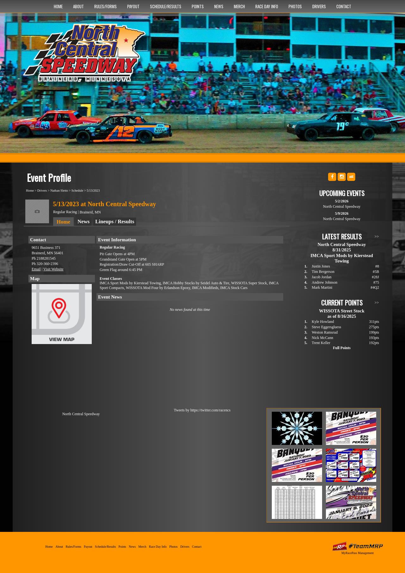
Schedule (77, 190)
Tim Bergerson (323, 271)
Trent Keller (321, 343)
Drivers (319, 6)
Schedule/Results (165, 6)
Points (198, 6)
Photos (295, 6)
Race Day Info (266, 6)
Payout (133, 6)
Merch (239, 6)
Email (36, 269)
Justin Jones (321, 266)
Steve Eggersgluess (326, 327)
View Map (62, 315)
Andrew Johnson (324, 282)
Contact (343, 6)
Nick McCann (322, 338)
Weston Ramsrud (325, 332)
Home (58, 6)
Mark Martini (322, 287)
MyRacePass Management (357, 553)
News (218, 6)
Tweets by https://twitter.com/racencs (202, 410)
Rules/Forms (105, 6)
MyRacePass (357, 546)
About (78, 6)
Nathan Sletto (59, 190)
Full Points (342, 348)
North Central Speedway (86, 56)
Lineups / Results (114, 222)
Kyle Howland (323, 321)
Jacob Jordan (321, 277)
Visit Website (53, 269)
